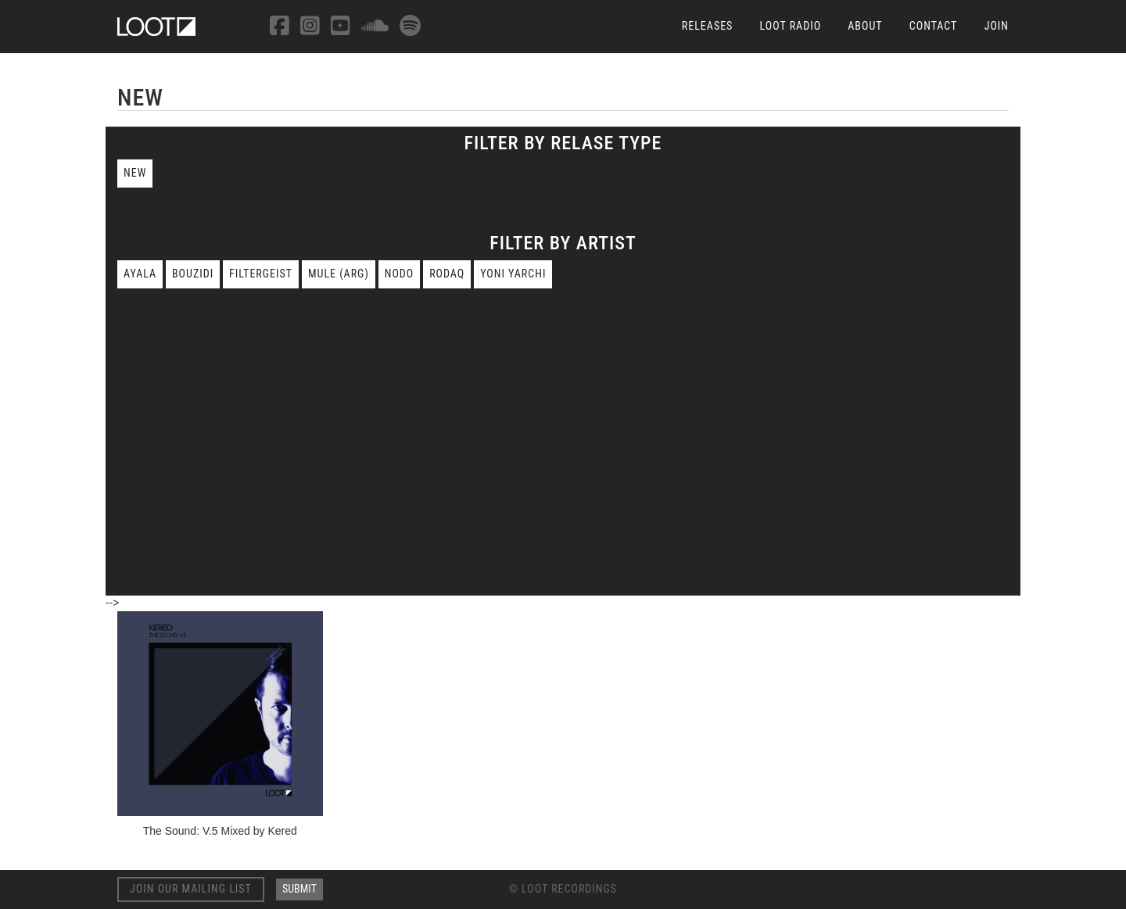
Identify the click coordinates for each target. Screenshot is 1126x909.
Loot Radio (791, 26)
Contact (933, 26)
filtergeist (260, 273)
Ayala (140, 273)
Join (996, 26)
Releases (707, 26)
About (865, 26)
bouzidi (192, 273)
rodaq (446, 273)
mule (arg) (338, 273)
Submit (299, 888)
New (135, 172)
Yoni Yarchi (513, 273)
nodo (399, 273)
